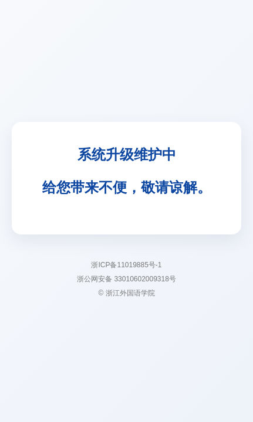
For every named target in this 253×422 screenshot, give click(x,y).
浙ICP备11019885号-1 (126, 265)
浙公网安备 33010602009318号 (126, 279)
